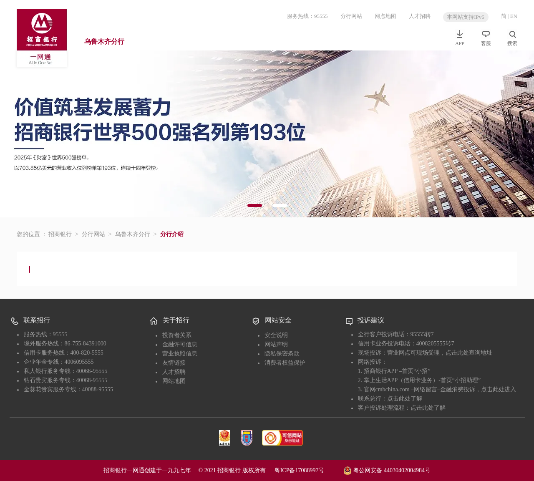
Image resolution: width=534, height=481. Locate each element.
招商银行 (60, 234)
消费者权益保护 (284, 363)
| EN (512, 16)
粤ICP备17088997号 (308, 470)
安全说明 (276, 335)
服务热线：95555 (307, 16)
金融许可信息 (179, 344)
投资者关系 (176, 335)
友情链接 (174, 363)
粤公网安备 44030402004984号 (387, 469)
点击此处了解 (404, 398)
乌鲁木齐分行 (104, 41)
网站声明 (276, 344)
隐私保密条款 (282, 353)
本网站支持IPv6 (465, 17)
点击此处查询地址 (469, 353)
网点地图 (385, 16)
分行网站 (351, 16)
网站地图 (174, 381)
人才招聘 (420, 16)
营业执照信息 (179, 353)
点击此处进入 (498, 389)
